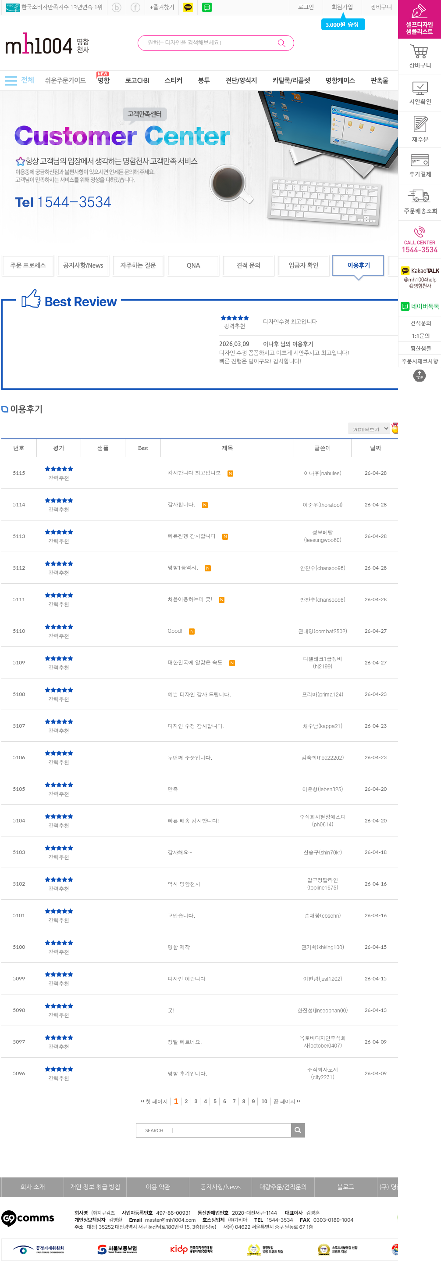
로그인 (306, 7)
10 (264, 1101)
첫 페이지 (154, 1101)
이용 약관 (158, 1187)
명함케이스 (340, 80)
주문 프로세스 (28, 265)
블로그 (345, 1187)
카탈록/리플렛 (291, 80)
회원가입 (342, 7)
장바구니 (381, 7)
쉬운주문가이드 (65, 80)
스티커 (173, 80)
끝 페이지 (287, 1101)
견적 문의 (248, 265)
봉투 (204, 80)
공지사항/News (83, 265)
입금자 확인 (304, 265)
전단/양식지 (241, 80)
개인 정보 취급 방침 (95, 1187)
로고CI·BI (137, 80)
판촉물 (379, 80)
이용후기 (359, 265)
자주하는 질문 (138, 265)
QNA (193, 265)
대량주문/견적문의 (283, 1187)
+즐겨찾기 (161, 7)
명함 (104, 80)
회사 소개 (33, 1187)
